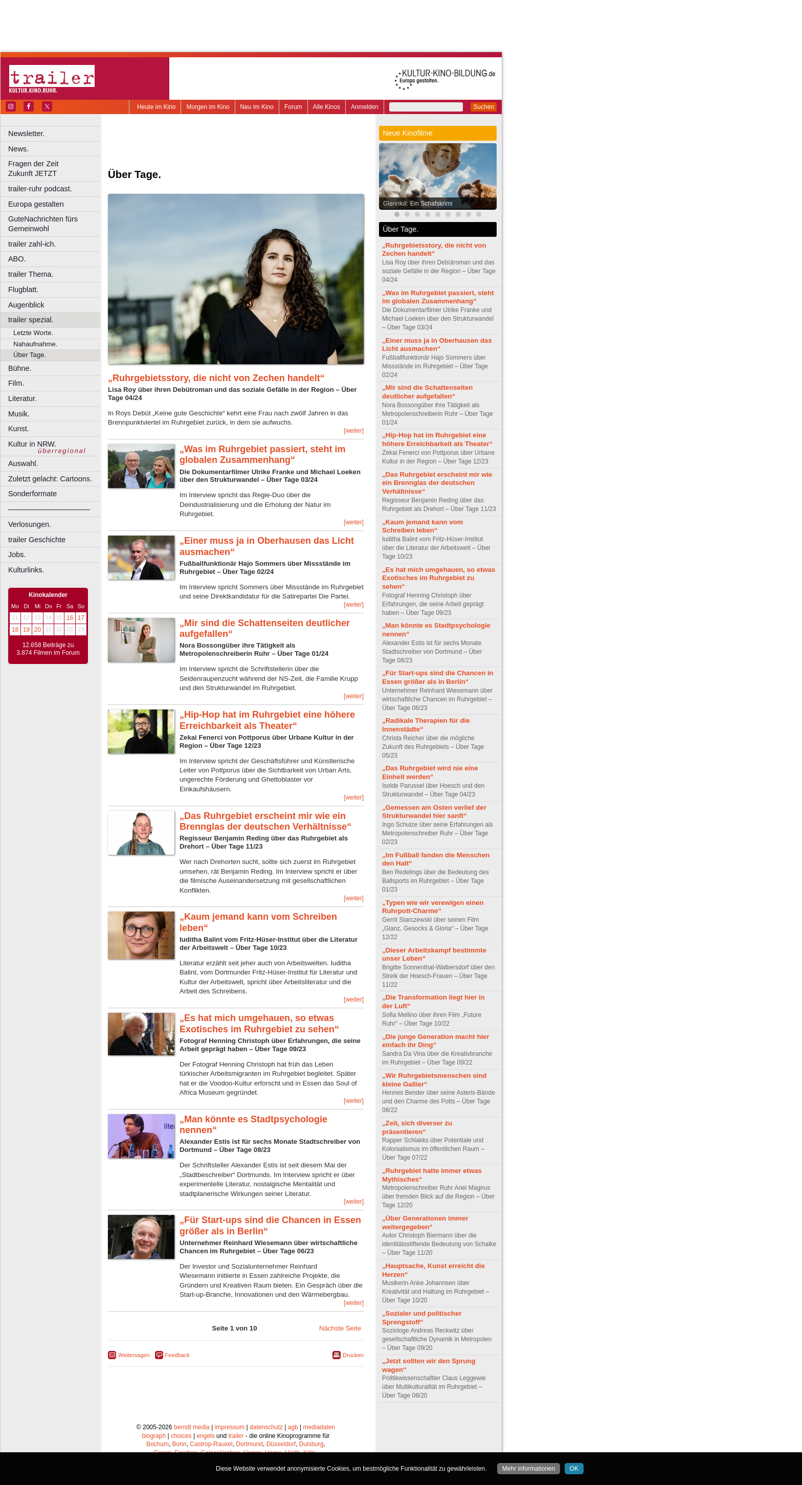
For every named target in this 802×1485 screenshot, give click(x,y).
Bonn (179, 1444)
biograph (154, 1435)
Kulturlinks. (26, 570)
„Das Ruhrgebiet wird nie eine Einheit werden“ (430, 772)
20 (37, 629)
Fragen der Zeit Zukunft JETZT (55, 169)
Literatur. (22, 398)
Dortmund (249, 1444)
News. (18, 149)
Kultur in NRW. (32, 444)
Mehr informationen (528, 1468)
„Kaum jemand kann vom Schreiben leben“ (422, 526)
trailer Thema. (31, 274)
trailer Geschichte (36, 540)
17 (81, 618)
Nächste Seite (340, 1328)
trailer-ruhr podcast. (40, 189)
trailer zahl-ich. (32, 244)
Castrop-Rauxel (211, 1444)
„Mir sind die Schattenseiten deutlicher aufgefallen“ (427, 392)
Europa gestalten (36, 204)
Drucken (353, 1355)
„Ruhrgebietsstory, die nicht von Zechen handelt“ (216, 378)
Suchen (483, 106)
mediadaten (319, 1427)
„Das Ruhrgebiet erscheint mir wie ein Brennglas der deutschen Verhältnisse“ (265, 821)
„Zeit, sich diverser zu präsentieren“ (417, 1127)
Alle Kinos (326, 106)
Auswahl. (23, 463)
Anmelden (364, 106)
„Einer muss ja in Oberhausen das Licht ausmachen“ (437, 345)
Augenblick (26, 305)
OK (574, 1468)
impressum (230, 1427)
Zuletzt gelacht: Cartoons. (50, 479)
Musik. (19, 414)
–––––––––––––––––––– (49, 509)
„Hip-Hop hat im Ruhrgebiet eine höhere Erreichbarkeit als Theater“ (267, 720)
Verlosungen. (29, 524)
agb (293, 1427)
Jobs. (17, 554)
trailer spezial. (31, 320)
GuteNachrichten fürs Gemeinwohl (43, 224)
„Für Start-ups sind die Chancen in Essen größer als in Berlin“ (438, 677)
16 (69, 618)
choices (181, 1435)
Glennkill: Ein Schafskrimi (417, 203)
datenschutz (266, 1427)
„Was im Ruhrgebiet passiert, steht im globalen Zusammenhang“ (262, 455)
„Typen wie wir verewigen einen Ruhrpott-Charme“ (432, 907)
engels (205, 1435)
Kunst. (18, 429)
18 (15, 629)
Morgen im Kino (207, 106)
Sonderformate (32, 494)
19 (26, 629)
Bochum (157, 1444)
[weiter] (354, 430)
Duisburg (311, 1444)
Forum (293, 106)
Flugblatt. (23, 289)
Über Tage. (29, 355)
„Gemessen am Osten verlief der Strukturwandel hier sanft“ (434, 812)
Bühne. (20, 368)
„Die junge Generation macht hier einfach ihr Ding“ (435, 1041)
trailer (235, 1435)
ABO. (17, 259)
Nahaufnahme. (35, 344)
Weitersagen (134, 1355)
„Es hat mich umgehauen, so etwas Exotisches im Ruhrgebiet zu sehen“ (259, 1023)
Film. (16, 383)
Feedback (177, 1355)
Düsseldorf (281, 1444)
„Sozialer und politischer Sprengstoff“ (421, 1318)
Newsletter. (26, 133)
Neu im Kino (257, 106)
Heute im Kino (156, 106)
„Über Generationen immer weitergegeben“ (425, 1222)
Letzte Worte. (33, 333)
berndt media (192, 1427)
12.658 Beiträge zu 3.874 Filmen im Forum (47, 649)
